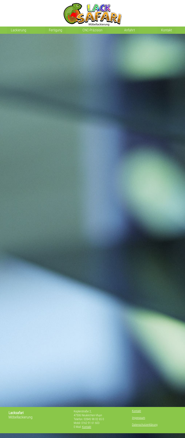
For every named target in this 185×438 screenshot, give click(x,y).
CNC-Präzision (92, 30)
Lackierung (18, 30)
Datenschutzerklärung (145, 428)
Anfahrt (129, 30)
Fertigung (55, 30)
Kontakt (166, 30)
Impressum (139, 421)
